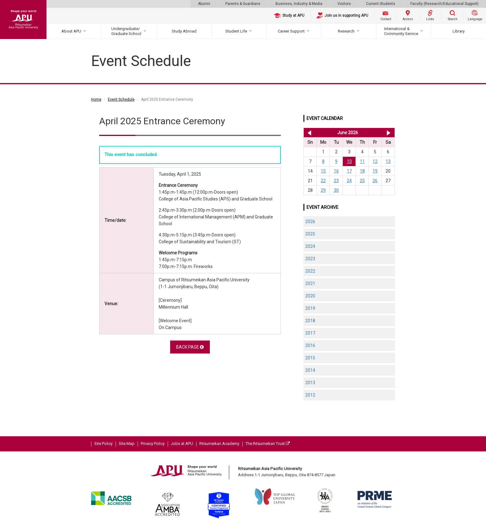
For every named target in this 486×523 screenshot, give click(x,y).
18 (362, 171)
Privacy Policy (153, 443)
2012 (310, 395)
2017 (310, 333)
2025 (310, 233)
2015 (310, 357)
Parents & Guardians (242, 4)
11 (362, 161)
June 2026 (347, 132)
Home (96, 99)
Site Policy (103, 443)
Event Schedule (121, 99)
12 (375, 161)
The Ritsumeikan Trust (267, 443)
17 (349, 171)
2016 (310, 345)
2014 (310, 370)
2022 (310, 271)
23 (336, 180)
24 (349, 180)
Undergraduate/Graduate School (126, 31)
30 (336, 190)
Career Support (291, 31)
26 (375, 180)
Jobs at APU (182, 443)
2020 (310, 295)
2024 (310, 246)
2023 (310, 258)
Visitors (344, 4)
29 (323, 190)
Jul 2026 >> (388, 132)
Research (346, 31)
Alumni (204, 4)
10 (349, 161)
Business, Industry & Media (299, 4)
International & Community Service (401, 31)
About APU (71, 31)
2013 (310, 382)
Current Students (380, 4)
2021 (310, 283)
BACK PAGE (190, 347)
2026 (310, 221)
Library (459, 31)
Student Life (236, 31)
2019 (310, 308)
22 (323, 180)
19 (375, 171)
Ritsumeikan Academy (219, 443)
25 (362, 180)
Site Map (127, 443)
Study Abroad (184, 31)
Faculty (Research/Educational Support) (444, 4)
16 (336, 171)
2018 (310, 320)
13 (388, 161)
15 (323, 171)
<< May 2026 (308, 132)
